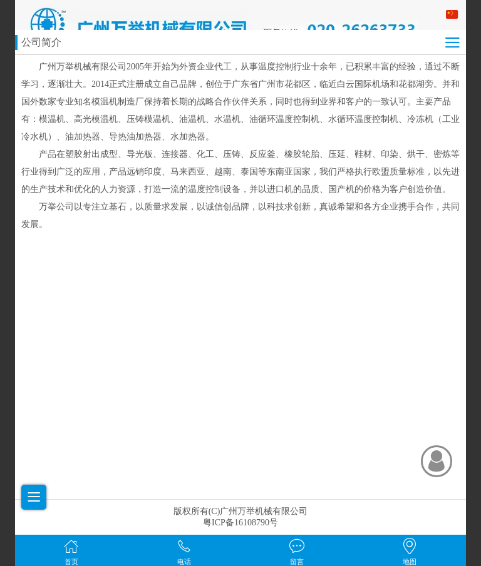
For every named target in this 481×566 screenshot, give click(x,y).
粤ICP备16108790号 (240, 522)
